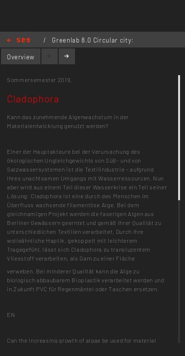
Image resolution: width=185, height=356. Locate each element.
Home (18, 40)
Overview (21, 57)
